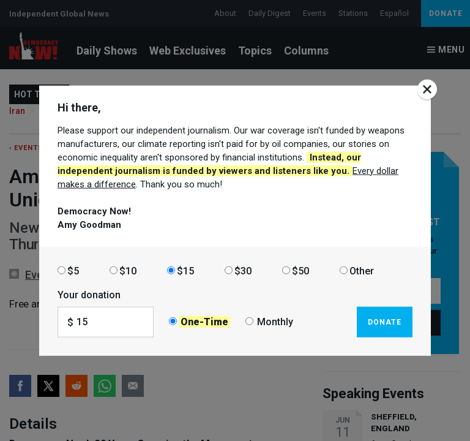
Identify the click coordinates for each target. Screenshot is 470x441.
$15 (185, 270)
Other (361, 270)
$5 (73, 270)
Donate (384, 321)
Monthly (275, 322)
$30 (243, 270)
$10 (127, 270)
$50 (300, 270)
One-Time (204, 322)
